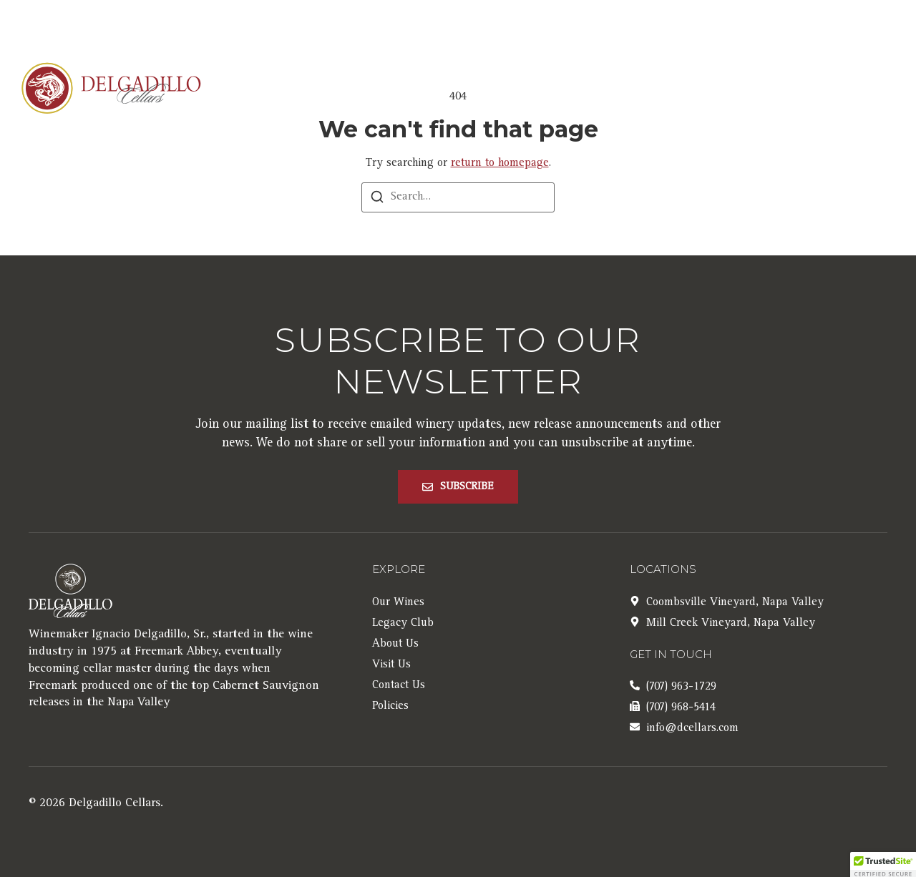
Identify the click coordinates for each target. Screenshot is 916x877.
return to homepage (500, 164)
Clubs (636, 89)
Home (372, 89)
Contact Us (789, 89)
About (554, 89)
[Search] (377, 200)
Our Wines (455, 89)
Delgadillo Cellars (114, 804)
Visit (703, 89)
